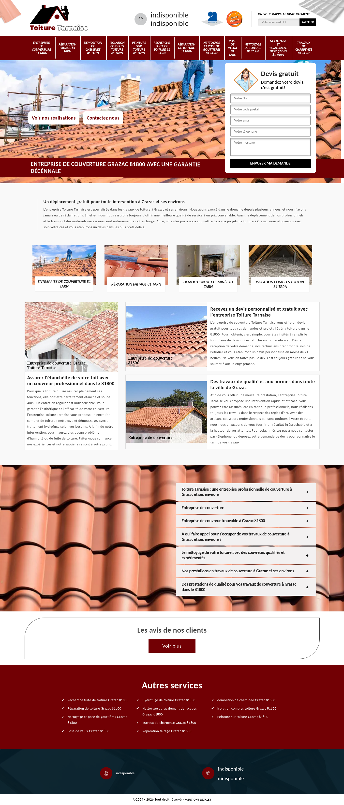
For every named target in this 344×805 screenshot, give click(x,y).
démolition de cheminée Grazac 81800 (246, 700)
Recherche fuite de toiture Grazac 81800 (98, 700)
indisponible (169, 15)
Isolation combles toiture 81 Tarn (117, 48)
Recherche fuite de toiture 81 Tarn (162, 48)
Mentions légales (198, 799)
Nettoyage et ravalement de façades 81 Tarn (278, 48)
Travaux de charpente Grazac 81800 (169, 723)
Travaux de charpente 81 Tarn (303, 48)
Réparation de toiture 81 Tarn (186, 47)
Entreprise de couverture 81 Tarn (41, 48)
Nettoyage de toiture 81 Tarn (252, 47)
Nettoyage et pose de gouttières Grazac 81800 (97, 720)
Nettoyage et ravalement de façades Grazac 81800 (169, 711)
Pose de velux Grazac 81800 (88, 731)
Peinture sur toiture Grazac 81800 (242, 717)
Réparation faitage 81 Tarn (67, 47)
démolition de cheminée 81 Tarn (93, 48)
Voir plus (172, 646)
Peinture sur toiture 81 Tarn (139, 48)
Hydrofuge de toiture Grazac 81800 (168, 700)
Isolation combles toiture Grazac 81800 (246, 708)
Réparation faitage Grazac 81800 (166, 731)
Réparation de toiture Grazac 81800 (94, 708)
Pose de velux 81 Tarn (232, 48)
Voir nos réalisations (54, 118)
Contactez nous (103, 118)
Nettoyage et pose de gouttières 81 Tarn (211, 48)
